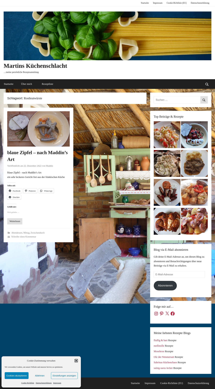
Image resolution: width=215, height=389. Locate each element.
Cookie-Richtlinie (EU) (176, 3)
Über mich (28, 84)
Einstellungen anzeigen (64, 375)
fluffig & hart (160, 340)
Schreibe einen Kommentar (23, 236)
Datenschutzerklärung (44, 383)
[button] (76, 360)
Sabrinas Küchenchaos (165, 362)
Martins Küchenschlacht (35, 65)
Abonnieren (165, 285)
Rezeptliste (47, 84)
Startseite (145, 3)
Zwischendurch (38, 233)
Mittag (26, 233)
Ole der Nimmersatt (164, 357)
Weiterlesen (15, 221)
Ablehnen (40, 375)
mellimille (159, 345)
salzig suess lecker (163, 368)
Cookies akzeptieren (16, 375)
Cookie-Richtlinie (27, 383)
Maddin (49, 166)
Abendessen (16, 233)
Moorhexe (159, 351)
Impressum (57, 383)
